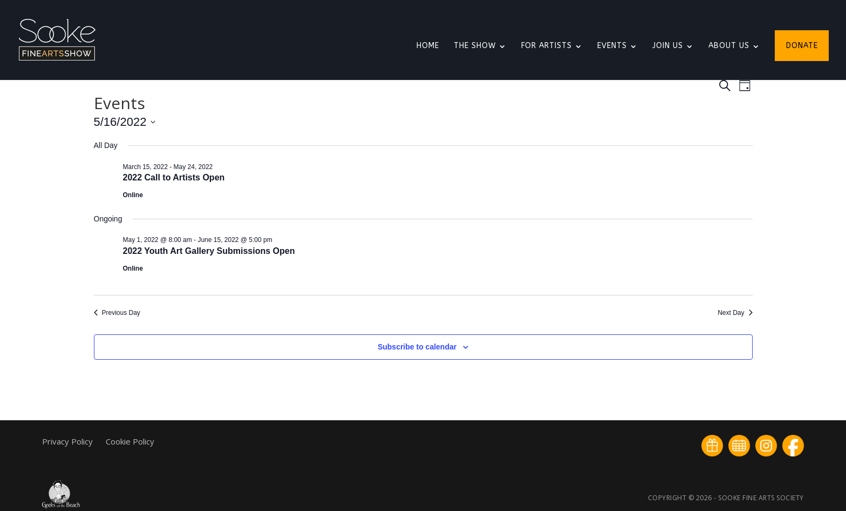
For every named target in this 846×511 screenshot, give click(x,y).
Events (612, 46)
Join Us (667, 46)
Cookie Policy (130, 441)
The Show (475, 46)
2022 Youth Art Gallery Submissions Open (209, 251)
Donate (802, 46)
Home (428, 46)
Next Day (735, 313)
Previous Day (117, 313)
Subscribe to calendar (417, 346)
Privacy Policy (68, 441)
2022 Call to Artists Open (174, 177)
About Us (728, 46)
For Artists (546, 46)
